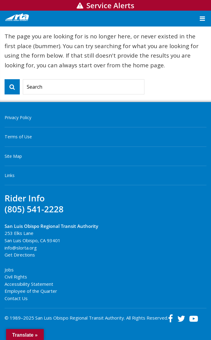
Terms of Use (18, 137)
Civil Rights (16, 277)
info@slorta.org (21, 248)
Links (10, 175)
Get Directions (20, 255)
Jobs (9, 270)
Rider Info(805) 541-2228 (34, 204)
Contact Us (16, 298)
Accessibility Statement (29, 284)
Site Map (13, 156)
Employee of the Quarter (31, 291)
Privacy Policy (18, 117)
